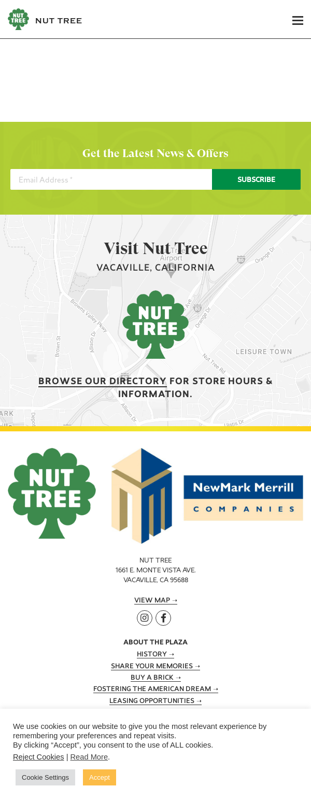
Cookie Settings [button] (45, 777)
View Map (152, 601)
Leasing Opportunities (151, 701)
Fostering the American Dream (152, 689)
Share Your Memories (152, 667)
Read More (89, 757)
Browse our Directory (102, 381)
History (152, 655)
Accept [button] (99, 777)
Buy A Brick (152, 678)
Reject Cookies (38, 757)
